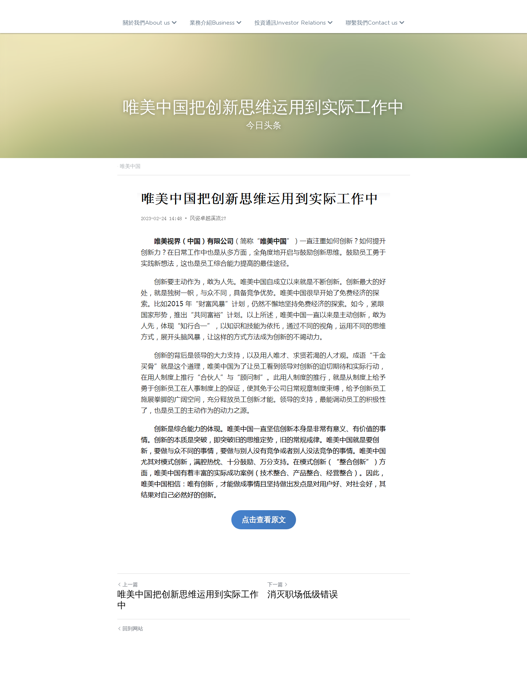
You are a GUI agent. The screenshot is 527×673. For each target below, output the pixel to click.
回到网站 (130, 628)
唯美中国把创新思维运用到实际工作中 (188, 599)
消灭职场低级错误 (302, 594)
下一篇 (277, 584)
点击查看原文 (264, 520)
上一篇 (127, 584)
